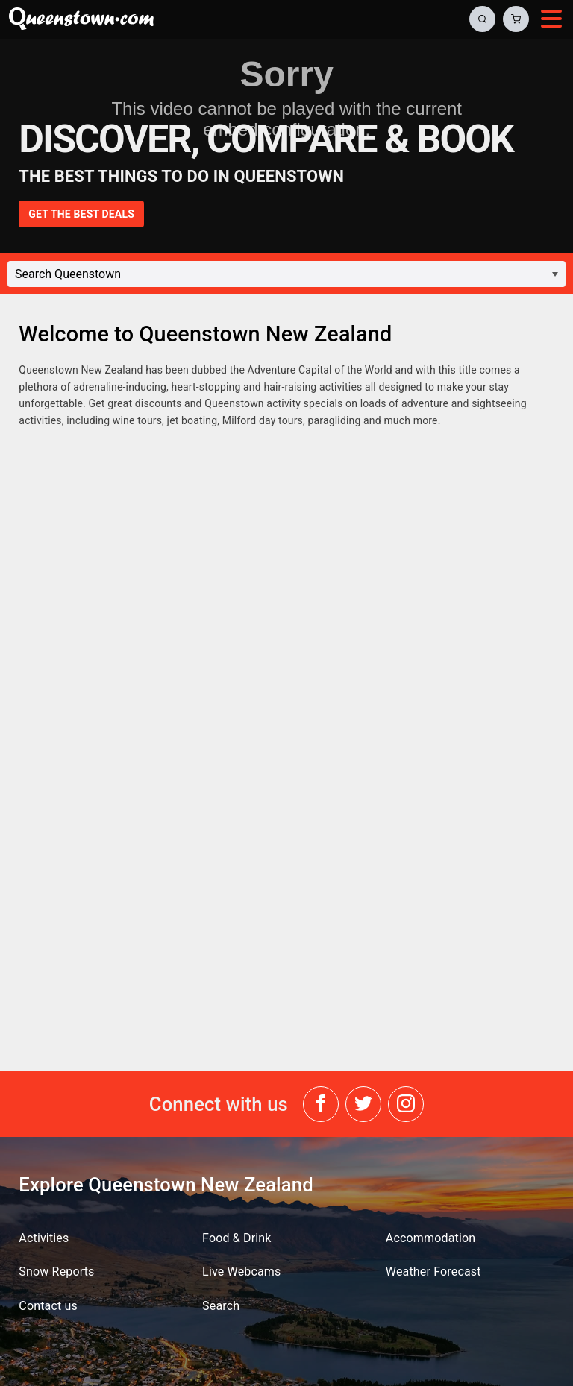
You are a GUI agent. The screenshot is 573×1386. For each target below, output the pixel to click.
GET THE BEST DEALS (81, 214)
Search (220, 1306)
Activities (44, 1238)
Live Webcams (241, 1271)
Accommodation (430, 1238)
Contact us (48, 1306)
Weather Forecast (433, 1271)
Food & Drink (237, 1238)
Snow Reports (56, 1271)
